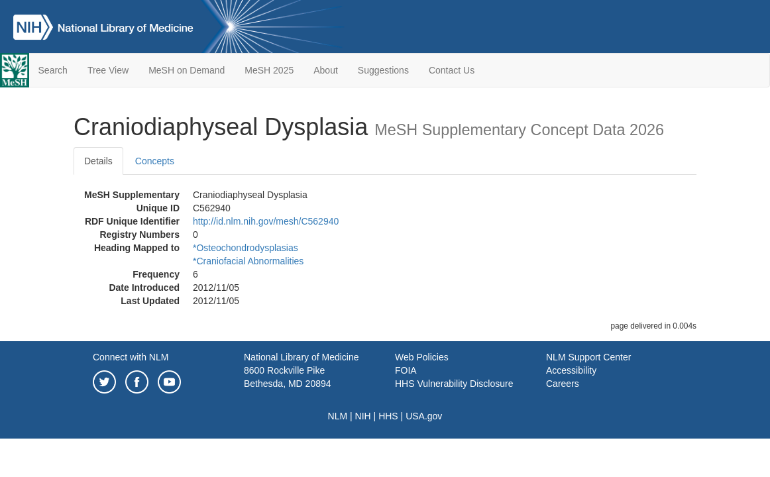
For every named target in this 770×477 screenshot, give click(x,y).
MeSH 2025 (269, 70)
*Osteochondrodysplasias (245, 247)
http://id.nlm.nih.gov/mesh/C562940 (266, 221)
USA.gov (424, 416)
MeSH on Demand (186, 70)
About (325, 70)
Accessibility (571, 370)
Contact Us (451, 70)
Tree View (108, 70)
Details (98, 161)
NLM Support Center (588, 357)
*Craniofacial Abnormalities (248, 261)
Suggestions (383, 70)
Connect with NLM (130, 357)
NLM (338, 416)
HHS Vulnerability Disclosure (454, 383)
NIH (363, 416)
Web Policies (422, 357)
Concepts (154, 161)
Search (53, 70)
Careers (562, 383)
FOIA (406, 370)
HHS (388, 416)
